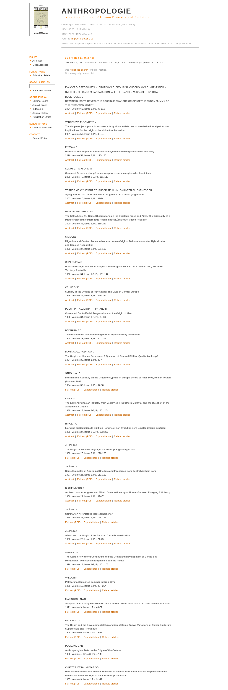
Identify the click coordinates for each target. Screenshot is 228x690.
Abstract (69, 113)
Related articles (122, 113)
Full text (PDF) (84, 113)
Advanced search (79, 69)
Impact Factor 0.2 (82, 38)
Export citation (103, 113)
